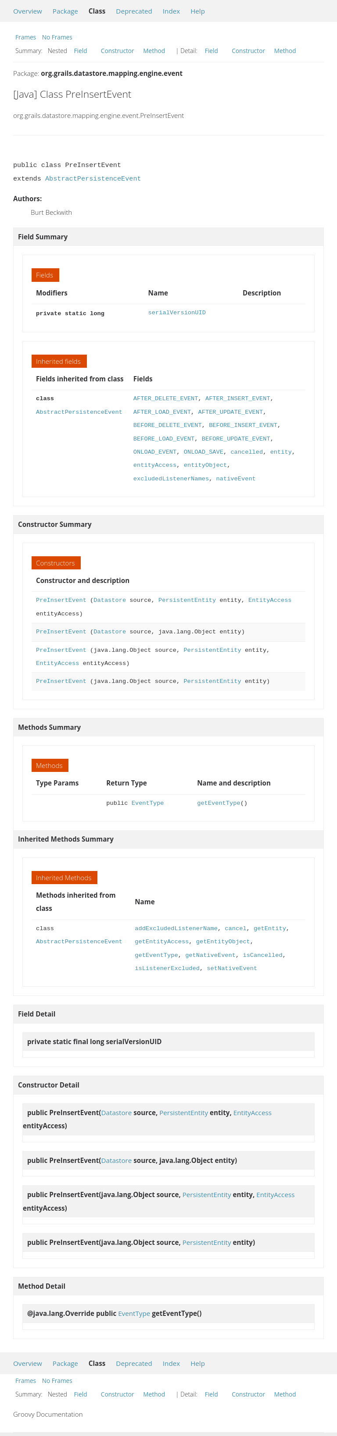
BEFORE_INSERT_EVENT (243, 424)
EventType (148, 802)
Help (197, 11)
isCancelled (262, 954)
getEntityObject (223, 941)
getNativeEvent (210, 954)
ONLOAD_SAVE (203, 451)
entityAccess (154, 464)
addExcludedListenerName (176, 928)
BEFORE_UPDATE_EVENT (236, 438)
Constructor (117, 50)
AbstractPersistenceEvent (93, 178)
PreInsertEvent (61, 599)
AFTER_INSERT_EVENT (237, 398)
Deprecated (134, 11)
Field (80, 50)
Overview (27, 11)
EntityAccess (269, 599)
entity (281, 451)
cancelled (246, 451)
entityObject (205, 464)
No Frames (57, 37)
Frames (25, 37)
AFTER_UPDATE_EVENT (230, 411)
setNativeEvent (232, 967)
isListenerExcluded (167, 967)
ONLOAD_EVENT (154, 451)
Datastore (109, 599)
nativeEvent (235, 478)
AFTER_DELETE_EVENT (165, 398)
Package (65, 11)
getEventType (218, 802)
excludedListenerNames (171, 478)
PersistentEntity (187, 599)
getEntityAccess (162, 941)
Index (171, 11)
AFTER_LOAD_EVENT (162, 411)
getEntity (270, 928)
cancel (235, 928)
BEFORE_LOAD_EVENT (163, 438)
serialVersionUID (177, 313)
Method (154, 50)
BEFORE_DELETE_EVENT (167, 424)
